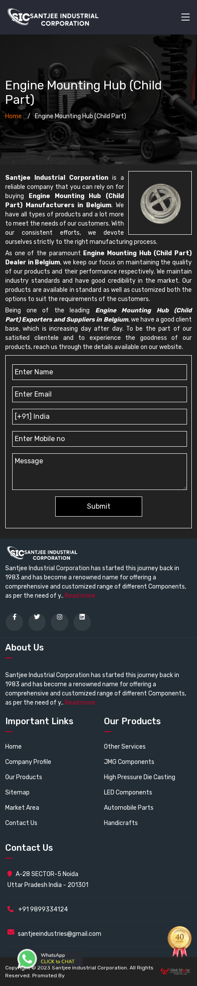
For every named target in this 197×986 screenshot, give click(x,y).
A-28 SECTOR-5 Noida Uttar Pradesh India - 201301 (47, 879)
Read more (80, 595)
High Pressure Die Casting (139, 777)
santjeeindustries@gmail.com (59, 934)
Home (13, 116)
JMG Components (129, 762)
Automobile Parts (129, 807)
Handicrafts (121, 823)
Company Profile (28, 762)
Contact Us (21, 823)
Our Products (23, 777)
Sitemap (17, 792)
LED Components (128, 792)
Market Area (22, 807)
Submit (98, 506)
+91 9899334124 (37, 909)
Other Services (125, 746)
